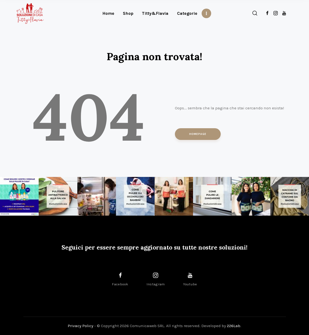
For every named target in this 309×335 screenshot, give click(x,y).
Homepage (197, 134)
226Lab (233, 325)
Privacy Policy (80, 325)
